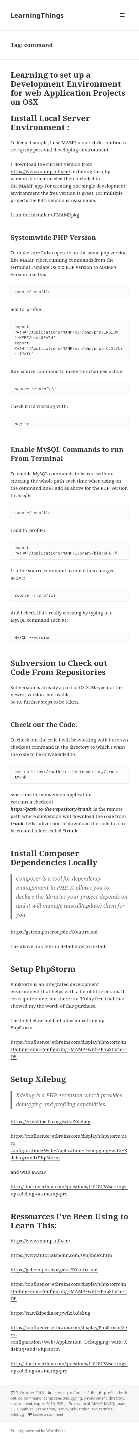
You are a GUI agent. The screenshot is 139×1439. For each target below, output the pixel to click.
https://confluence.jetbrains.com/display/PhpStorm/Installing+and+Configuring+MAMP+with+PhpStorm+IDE (69, 1049)
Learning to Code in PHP (73, 1392)
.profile (109, 1392)
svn (94, 1409)
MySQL (110, 1403)
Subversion (80, 1409)
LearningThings (37, 15)
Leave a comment (48, 1414)
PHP (33, 1409)
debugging (72, 1398)
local (86, 1403)
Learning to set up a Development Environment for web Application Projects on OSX (68, 88)
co (20, 1398)
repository (47, 1409)
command (33, 1398)
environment (21, 1403)
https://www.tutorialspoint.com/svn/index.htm (61, 1255)
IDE (60, 1403)
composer (52, 1398)
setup (63, 1409)
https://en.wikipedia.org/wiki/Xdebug (50, 1121)
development (95, 1398)
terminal (106, 1409)
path (24, 1409)
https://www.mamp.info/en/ (40, 171)
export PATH (44, 1403)
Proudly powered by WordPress (38, 1430)
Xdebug (17, 1414)
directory (116, 1398)
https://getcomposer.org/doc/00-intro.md (54, 932)
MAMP (97, 1403)
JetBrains (72, 1403)
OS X (15, 1409)
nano (122, 1403)
